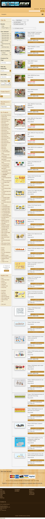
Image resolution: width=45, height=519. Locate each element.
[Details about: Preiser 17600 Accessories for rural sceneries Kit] (36, 391)
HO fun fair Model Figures (5, 186)
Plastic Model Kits (5, 235)
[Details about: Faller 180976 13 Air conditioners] (36, 157)
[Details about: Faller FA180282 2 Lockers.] (36, 55)
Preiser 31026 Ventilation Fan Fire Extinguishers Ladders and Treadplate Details (35, 439)
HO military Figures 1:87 (7, 173)
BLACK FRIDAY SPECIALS (6, 115)
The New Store (4, 282)
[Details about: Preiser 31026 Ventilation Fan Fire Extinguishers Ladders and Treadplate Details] (36, 450)
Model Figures (4, 148)
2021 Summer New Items (6, 142)
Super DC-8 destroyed (5, 296)
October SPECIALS (5, 125)
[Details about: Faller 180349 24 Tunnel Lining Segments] (36, 114)
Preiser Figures (5, 27)
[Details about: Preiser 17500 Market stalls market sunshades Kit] (36, 375)
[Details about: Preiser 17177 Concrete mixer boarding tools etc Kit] (36, 288)
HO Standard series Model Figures (5, 168)
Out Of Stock (4, 54)
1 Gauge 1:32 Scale (5, 261)
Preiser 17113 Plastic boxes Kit (35, 219)
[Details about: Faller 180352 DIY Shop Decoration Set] (36, 144)
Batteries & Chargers (5, 255)
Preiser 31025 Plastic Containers (35, 423)
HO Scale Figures (5, 150)
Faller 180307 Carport (32, 61)
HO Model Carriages (6, 197)
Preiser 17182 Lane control (34, 322)
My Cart (42, 8)
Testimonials (4, 284)
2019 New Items (5, 35)
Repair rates (4, 293)
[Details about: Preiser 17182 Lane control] (36, 332)
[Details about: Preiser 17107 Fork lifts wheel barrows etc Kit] (36, 187)
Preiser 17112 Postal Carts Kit (34, 205)
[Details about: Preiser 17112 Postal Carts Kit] (36, 215)
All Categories (17, 489)
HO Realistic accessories (4, 175)
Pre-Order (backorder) (37, 80)
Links (2, 301)
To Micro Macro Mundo (5, 279)
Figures (1, 494)
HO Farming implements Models (6, 178)
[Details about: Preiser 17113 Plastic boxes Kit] (36, 229)
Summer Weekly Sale (5, 124)
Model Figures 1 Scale (6, 209)
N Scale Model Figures (6, 206)
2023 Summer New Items (6, 133)
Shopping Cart (31, 492)
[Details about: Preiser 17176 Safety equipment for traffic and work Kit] (36, 274)
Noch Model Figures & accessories (5, 218)
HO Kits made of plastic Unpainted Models (6, 171)
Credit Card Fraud (5, 299)
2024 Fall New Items (5, 127)
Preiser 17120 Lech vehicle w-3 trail (36, 248)
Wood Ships (2, 497)
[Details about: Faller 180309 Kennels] (36, 98)
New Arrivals (4, 122)
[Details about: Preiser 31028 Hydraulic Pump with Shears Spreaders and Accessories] (36, 465)
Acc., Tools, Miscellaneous (6, 252)
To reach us (3, 292)
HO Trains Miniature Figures (6, 152)
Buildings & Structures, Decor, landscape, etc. (5, 221)
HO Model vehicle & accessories (6, 200)
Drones (3, 238)
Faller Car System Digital (6, 232)
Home (3, 278)
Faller (2, 26)
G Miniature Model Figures (6, 215)
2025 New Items (5, 47)
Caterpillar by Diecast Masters (5, 259)
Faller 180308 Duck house (33, 75)
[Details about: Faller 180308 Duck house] (36, 85)
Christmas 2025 (4, 116)
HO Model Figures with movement (6, 192)
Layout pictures (4, 295)
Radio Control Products (5, 237)
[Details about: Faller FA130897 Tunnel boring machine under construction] (36, 42)
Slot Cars (3, 250)
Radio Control (2, 492)
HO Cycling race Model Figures (6, 189)
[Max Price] (8, 83)
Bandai (1, 496)
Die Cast (3, 247)
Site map (3, 281)
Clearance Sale (4, 145)
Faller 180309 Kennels (33, 89)
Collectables (4, 223)
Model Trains (4, 147)
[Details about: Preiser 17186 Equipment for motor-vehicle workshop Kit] (36, 348)
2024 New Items (4, 130)
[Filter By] (5, 71)
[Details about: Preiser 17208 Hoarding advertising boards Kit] (36, 361)
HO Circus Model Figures (7, 180)
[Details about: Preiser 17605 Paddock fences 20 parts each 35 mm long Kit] (36, 420)
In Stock (3, 52)
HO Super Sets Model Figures (6, 161)
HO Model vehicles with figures (6, 203)
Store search (4, 304)
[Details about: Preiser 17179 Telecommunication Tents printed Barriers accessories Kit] (36, 304)
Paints (1, 495)
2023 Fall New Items (5, 131)
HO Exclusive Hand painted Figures (5, 155)
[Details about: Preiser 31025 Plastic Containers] (36, 433)
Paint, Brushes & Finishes (6, 243)
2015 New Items (5, 33)
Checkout (6, 270)
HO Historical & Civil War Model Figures (6, 158)
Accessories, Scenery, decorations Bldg (5, 229)
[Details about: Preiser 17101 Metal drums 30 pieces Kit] (36, 171)
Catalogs (3, 253)
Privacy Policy (4, 287)
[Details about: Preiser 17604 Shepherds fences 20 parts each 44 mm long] (36, 405)
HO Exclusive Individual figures (6, 195)
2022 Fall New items (5, 136)
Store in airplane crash (5, 298)
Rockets (3, 249)
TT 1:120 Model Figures (6, 212)
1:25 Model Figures (5, 214)
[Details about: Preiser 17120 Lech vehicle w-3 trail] (36, 258)
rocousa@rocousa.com (13, 483)
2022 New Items (5, 38)
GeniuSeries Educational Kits (6, 241)
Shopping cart (7, 265)
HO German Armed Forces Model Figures (5, 165)
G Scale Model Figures (6, 211)
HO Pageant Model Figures (5, 183)
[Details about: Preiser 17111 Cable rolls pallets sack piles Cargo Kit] (36, 202)
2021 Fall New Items (5, 141)
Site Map (28, 515)
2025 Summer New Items (6, 119)
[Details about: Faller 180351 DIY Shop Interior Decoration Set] (36, 129)
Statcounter (2, 518)
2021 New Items (5, 37)
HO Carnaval (5, 205)
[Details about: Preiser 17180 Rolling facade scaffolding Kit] (36, 318)
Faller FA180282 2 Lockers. (34, 46)
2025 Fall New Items (5, 121)
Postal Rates (4, 290)
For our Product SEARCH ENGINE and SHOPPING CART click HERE (22, 480)
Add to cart (37, 38)
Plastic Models (2, 493)
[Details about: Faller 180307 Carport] (36, 69)
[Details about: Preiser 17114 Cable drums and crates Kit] (36, 245)
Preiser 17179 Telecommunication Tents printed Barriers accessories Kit (35, 293)
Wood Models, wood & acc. (6, 244)
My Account (36, 8)
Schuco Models (4, 234)
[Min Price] (3, 83)
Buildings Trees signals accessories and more (5, 225)
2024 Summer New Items (6, 128)
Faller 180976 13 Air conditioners (35, 147)
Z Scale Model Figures (6, 208)
